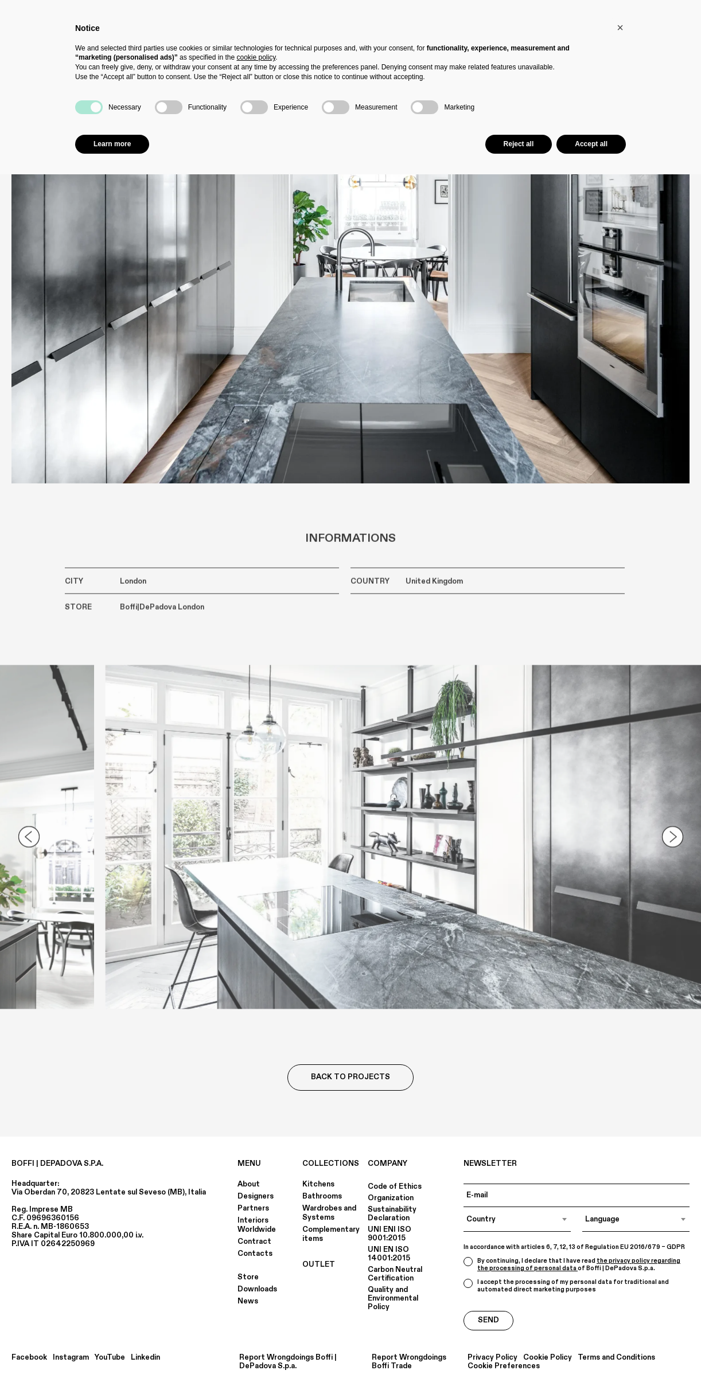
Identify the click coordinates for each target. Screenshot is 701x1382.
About (248, 1184)
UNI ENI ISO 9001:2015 (389, 1234)
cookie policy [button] (255, 57)
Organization (391, 1198)
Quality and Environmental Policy (393, 1298)
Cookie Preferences (504, 1366)
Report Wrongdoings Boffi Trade (409, 1362)
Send (488, 1320)
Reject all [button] (519, 144)
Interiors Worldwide (256, 1225)
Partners (253, 1208)
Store (248, 1277)
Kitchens (318, 1184)
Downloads (257, 1289)
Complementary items (331, 1234)
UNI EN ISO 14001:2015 (389, 1254)
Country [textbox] (481, 1219)
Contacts (254, 1253)
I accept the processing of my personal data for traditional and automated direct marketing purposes (566, 1286)
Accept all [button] (591, 144)
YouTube (110, 1357)
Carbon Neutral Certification (395, 1274)
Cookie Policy (547, 1357)
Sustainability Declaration (392, 1214)
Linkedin (145, 1357)
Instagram (71, 1357)
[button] (620, 27)
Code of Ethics (395, 1186)
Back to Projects (350, 1077)
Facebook (29, 1357)
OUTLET (318, 1264)
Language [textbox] (602, 1219)
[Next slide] (672, 843)
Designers (255, 1196)
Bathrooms (322, 1196)
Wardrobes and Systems (329, 1213)
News (247, 1301)
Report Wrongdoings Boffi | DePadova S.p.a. (288, 1362)
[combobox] (517, 1219)
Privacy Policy (492, 1357)
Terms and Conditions (616, 1357)
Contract (254, 1241)
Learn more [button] (112, 144)
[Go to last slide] (28, 843)
